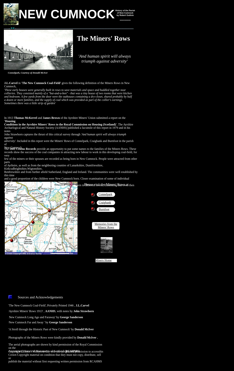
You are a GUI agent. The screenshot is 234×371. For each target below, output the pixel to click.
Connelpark (105, 194)
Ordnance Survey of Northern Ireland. (30, 264)
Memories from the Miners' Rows (106, 225)
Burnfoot (104, 209)
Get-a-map (61, 258)
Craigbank (105, 202)
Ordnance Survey (64, 261)
